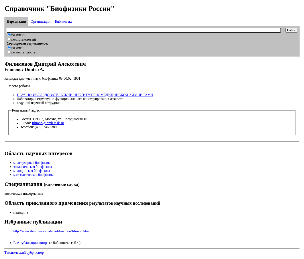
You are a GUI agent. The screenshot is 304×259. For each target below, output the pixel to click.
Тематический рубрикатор (24, 252)
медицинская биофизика (31, 171)
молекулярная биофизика (32, 163)
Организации (40, 21)
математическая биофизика (33, 175)
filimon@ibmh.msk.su (48, 123)
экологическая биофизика (32, 167)
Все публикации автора (30, 243)
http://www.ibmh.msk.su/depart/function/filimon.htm (51, 231)
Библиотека (64, 21)
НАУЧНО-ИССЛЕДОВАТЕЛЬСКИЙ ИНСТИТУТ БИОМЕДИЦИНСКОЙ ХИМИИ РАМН (85, 95)
